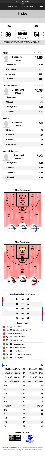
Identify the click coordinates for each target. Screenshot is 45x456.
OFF (36, 85)
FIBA (15, 439)
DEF (41, 85)
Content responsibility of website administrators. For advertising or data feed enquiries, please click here (22, 449)
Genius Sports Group (30, 439)
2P (33, 52)
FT (41, 52)
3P (37, 52)
